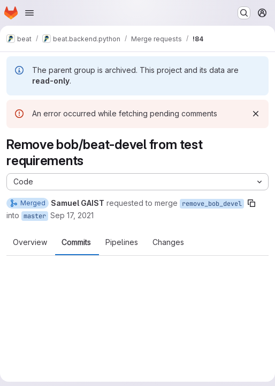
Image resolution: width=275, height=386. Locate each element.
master (35, 216)
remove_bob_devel (212, 203)
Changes (168, 242)
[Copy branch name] (251, 203)
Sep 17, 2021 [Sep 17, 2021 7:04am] (72, 215)
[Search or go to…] (244, 12)
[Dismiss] (255, 113)
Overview (30, 242)
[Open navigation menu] (29, 12)
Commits (76, 242)
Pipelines (121, 242)
